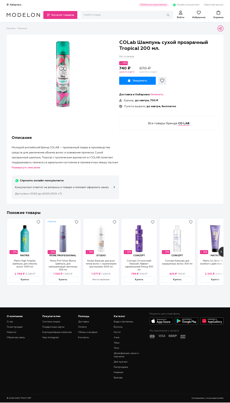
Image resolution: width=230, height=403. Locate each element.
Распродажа (121, 367)
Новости (11, 332)
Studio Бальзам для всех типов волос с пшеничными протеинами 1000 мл (101, 264)
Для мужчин (120, 362)
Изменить (157, 94)
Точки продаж (15, 327)
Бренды (118, 378)
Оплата (82, 327)
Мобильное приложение (153, 5)
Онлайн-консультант (186, 5)
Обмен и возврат (88, 332)
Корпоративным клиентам (57, 332)
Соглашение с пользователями (207, 398)
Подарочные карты (53, 327)
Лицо (117, 343)
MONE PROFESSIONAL (62, 255)
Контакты (83, 337)
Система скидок (51, 322)
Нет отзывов (126, 56)
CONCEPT (139, 255)
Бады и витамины (123, 322)
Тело (116, 348)
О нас (10, 322)
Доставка (83, 322)
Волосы (23, 28)
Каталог (11, 28)
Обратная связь (16, 337)
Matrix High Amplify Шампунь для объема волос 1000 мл (25, 264)
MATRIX (24, 255)
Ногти (117, 332)
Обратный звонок (213, 5)
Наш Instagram (50, 337)
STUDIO (101, 255)
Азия (116, 337)
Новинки (118, 372)
